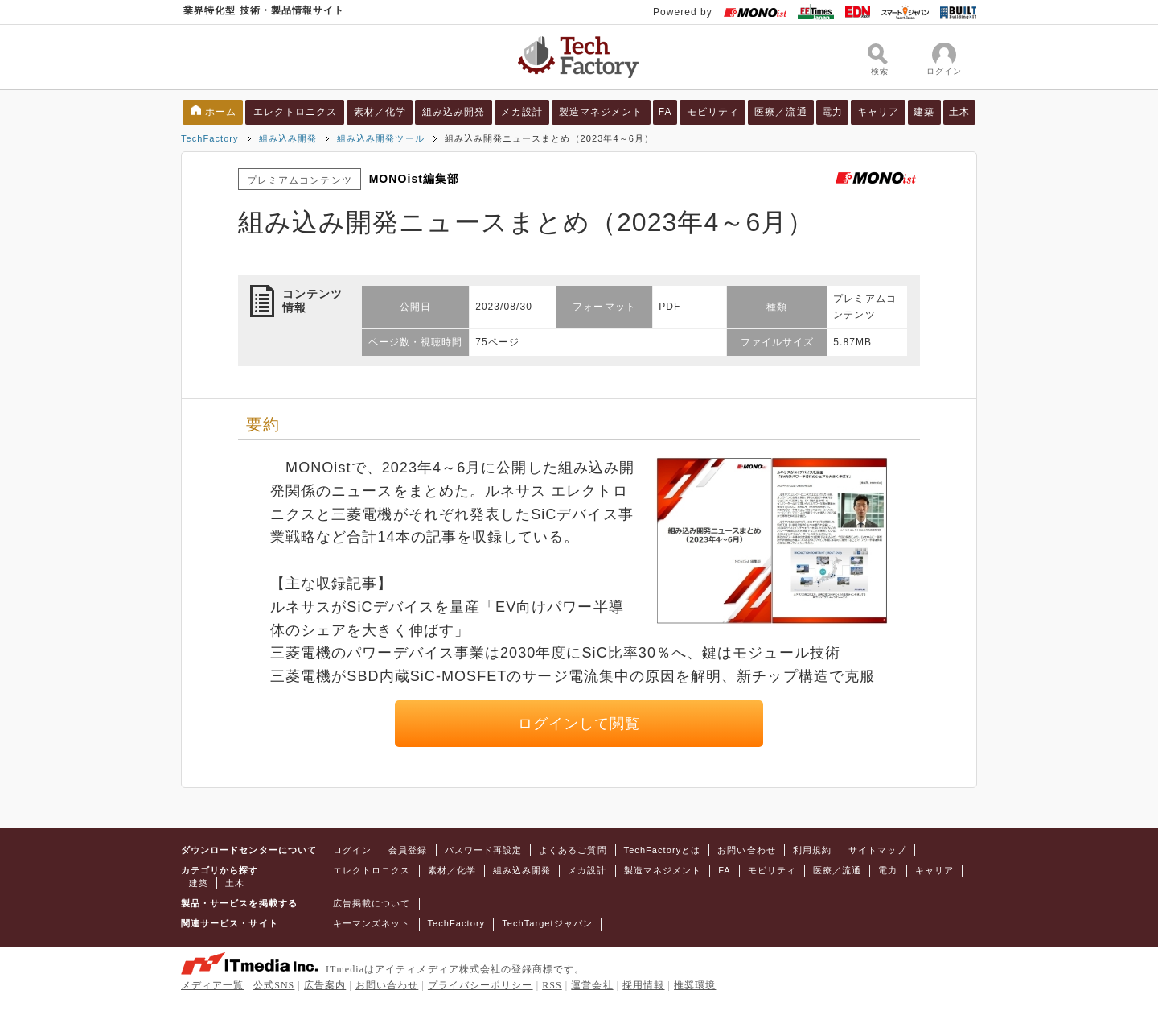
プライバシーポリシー (480, 985)
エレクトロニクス (295, 112)
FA (665, 112)
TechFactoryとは (662, 850)
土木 (959, 112)
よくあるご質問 (572, 850)
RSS (552, 985)
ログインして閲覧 (579, 724)
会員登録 (407, 850)
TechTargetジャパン (547, 923)
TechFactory (210, 138)
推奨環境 (695, 985)
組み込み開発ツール (381, 138)
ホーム (220, 112)
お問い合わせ (746, 850)
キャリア (878, 112)
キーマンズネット (372, 923)
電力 (832, 112)
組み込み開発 (453, 112)
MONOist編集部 (414, 178)
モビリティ (713, 112)
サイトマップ (877, 850)
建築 (924, 112)
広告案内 (325, 985)
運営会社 (592, 985)
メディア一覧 (212, 985)
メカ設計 (522, 112)
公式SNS (273, 985)
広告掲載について (372, 903)
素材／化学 (380, 112)
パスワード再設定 (484, 850)
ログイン (352, 850)
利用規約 (812, 850)
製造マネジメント (601, 112)
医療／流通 (780, 112)
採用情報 (643, 985)
